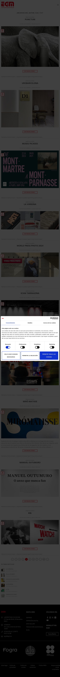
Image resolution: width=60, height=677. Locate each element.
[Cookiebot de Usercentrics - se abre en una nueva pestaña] (51, 318)
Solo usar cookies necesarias (11, 355)
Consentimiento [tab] (10, 323)
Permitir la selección (30, 355)
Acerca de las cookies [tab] (49, 323)
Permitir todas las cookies (49, 355)
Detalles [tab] (30, 323)
